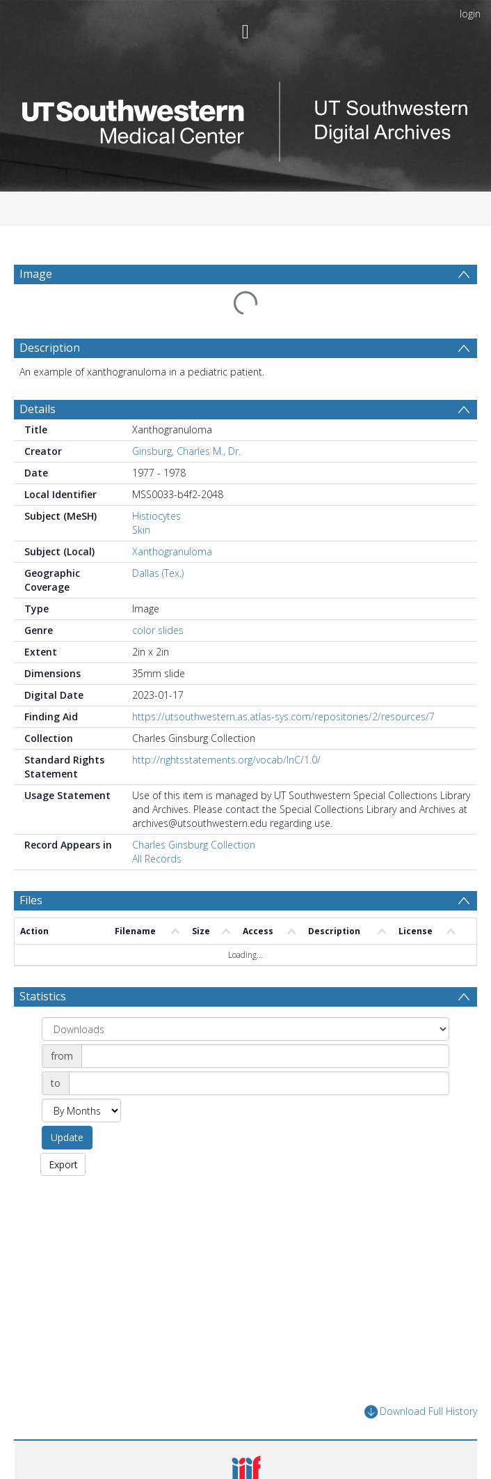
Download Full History (420, 1411)
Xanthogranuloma (172, 551)
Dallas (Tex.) (158, 573)
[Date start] (265, 1056)
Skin (141, 529)
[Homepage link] (245, 118)
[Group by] (245, 1029)
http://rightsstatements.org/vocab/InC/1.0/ (226, 759)
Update (67, 1137)
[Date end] (259, 1083)
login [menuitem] (470, 13)
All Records (157, 858)
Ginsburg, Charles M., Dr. (186, 451)
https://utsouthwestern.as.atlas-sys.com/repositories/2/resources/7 (283, 716)
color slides (158, 630)
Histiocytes (156, 515)
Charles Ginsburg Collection (193, 844)
